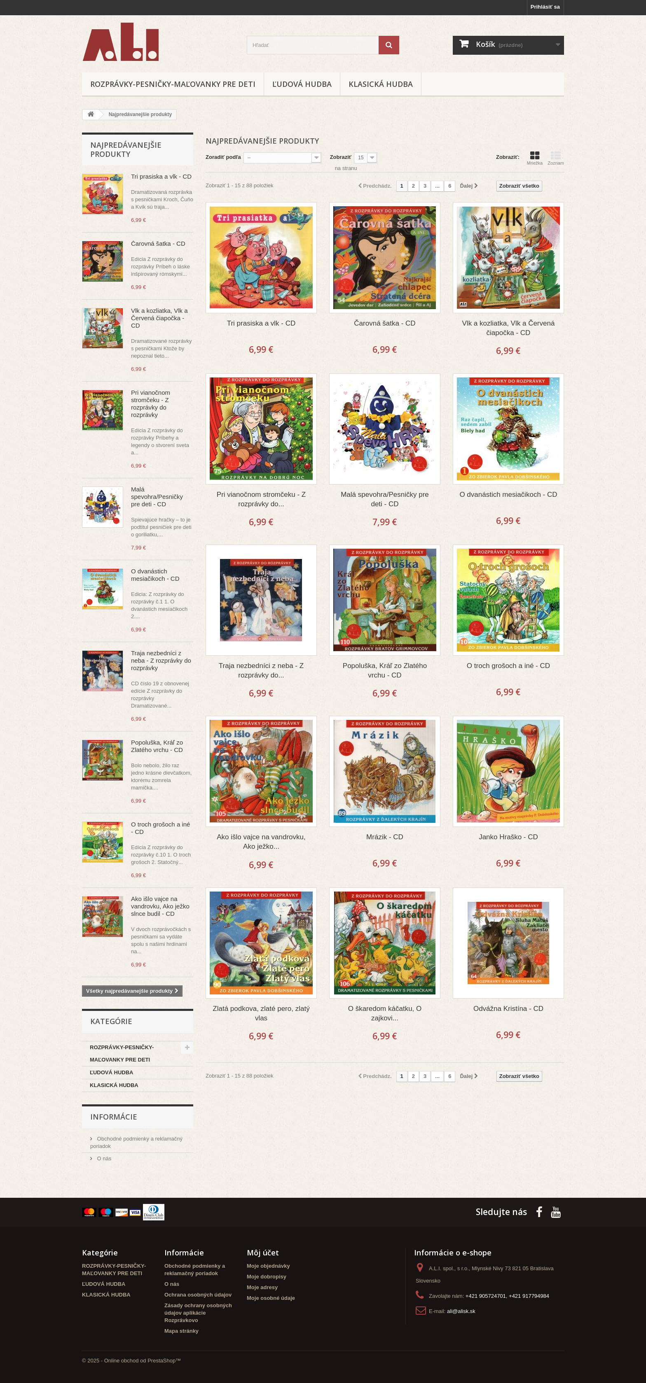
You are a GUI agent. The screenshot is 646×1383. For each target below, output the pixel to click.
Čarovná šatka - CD (158, 243)
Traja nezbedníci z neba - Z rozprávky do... (261, 670)
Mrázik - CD (384, 837)
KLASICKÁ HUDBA (381, 84)
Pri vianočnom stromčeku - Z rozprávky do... (261, 499)
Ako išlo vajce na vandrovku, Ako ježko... (261, 841)
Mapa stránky (181, 1331)
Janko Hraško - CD (508, 837)
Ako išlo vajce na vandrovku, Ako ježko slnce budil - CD (160, 906)
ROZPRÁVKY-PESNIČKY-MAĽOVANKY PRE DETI (172, 84)
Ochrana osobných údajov (198, 1295)
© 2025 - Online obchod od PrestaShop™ (131, 1360)
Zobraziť (340, 157)
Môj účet (263, 1252)
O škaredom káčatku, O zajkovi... (385, 1013)
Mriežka (535, 158)
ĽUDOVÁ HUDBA (302, 84)
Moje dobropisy (266, 1277)
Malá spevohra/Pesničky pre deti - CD (157, 497)
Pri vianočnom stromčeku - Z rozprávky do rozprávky (150, 403)
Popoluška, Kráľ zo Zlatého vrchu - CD (157, 746)
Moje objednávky (268, 1266)
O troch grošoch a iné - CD (508, 666)
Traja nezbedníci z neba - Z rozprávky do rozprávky (161, 660)
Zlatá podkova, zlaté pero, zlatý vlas (261, 1013)
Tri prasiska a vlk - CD (161, 176)
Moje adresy (262, 1287)
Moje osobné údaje (271, 1298)
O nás (103, 1158)
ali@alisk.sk (461, 1311)
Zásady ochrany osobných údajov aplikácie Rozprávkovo (198, 1312)
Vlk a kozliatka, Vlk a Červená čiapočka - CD (159, 318)
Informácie (113, 1117)
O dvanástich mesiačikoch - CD (155, 575)
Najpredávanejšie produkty (126, 149)
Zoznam (556, 158)
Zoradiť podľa (223, 157)
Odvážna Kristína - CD (508, 1009)
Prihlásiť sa (545, 7)
